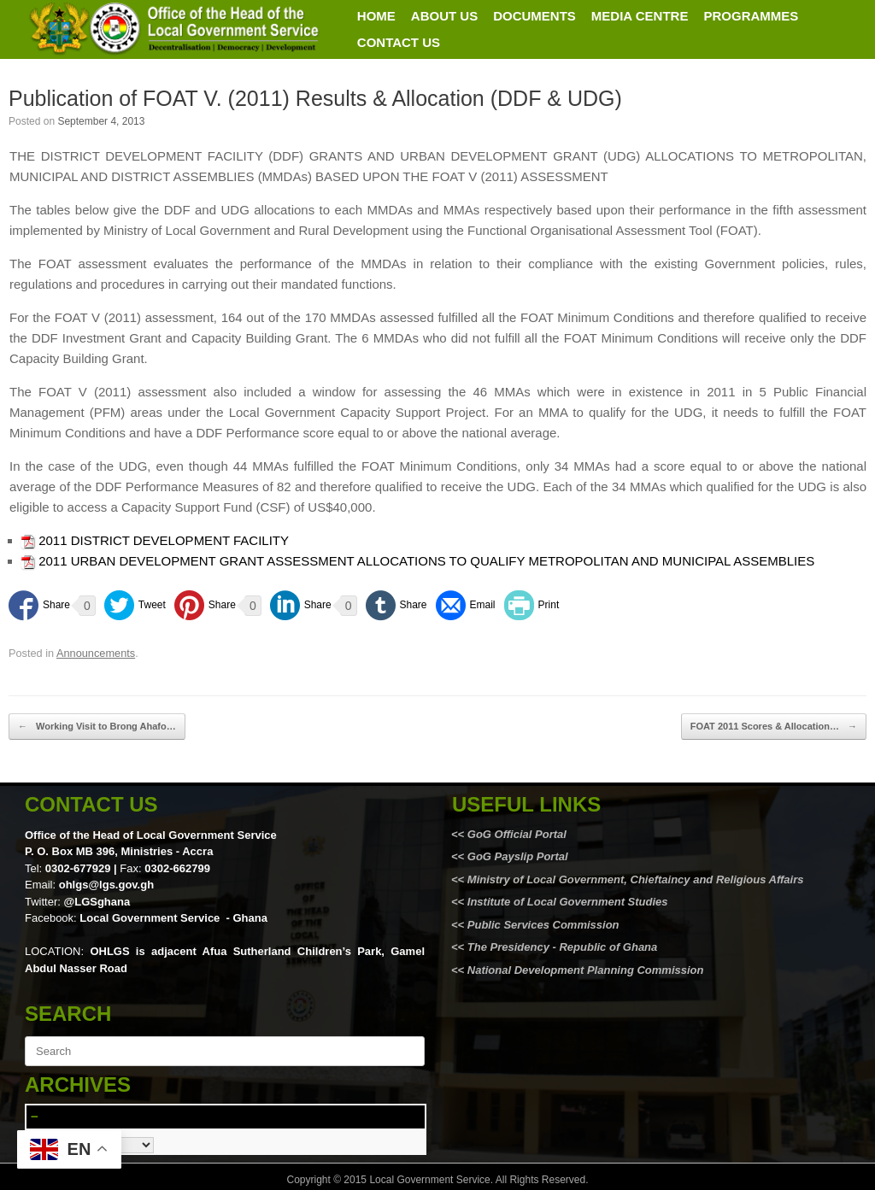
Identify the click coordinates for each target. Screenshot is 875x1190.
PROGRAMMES (750, 16)
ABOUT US (444, 16)
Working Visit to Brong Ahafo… (97, 726)
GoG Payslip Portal (517, 856)
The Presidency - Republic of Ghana (560, 947)
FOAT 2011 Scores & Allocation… (773, 726)
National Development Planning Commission (585, 970)
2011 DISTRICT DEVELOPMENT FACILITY (163, 540)
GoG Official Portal (517, 834)
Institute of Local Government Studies (565, 901)
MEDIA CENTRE (640, 16)
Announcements (95, 653)
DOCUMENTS (534, 16)
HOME (376, 16)
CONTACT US (398, 42)
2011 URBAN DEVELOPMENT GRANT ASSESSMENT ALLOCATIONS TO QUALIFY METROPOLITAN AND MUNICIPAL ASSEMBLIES (426, 561)
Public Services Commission (543, 924)
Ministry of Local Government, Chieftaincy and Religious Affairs (635, 879)
